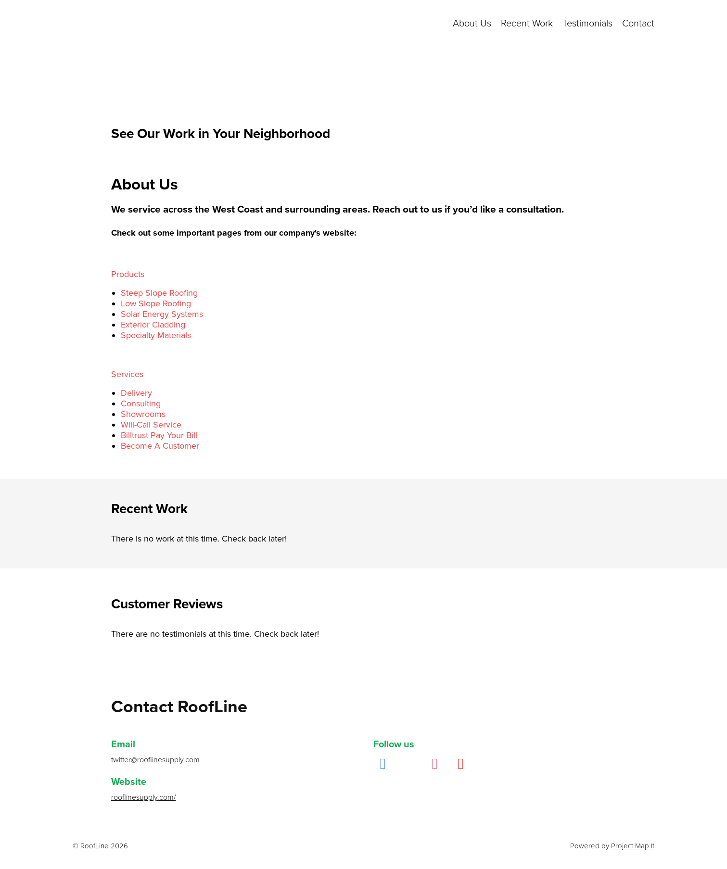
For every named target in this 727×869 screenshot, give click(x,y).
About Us (472, 23)
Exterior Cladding (153, 324)
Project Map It (632, 846)
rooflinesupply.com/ (143, 797)
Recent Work (527, 23)
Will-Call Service (151, 424)
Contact (638, 23)
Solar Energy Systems (162, 314)
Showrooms (143, 414)
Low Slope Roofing (156, 303)
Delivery (136, 393)
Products (127, 274)
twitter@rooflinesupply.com (155, 760)
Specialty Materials (156, 335)
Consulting (141, 403)
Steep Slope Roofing (159, 293)
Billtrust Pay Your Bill (159, 435)
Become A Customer (160, 446)
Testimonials (587, 23)
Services (127, 374)
